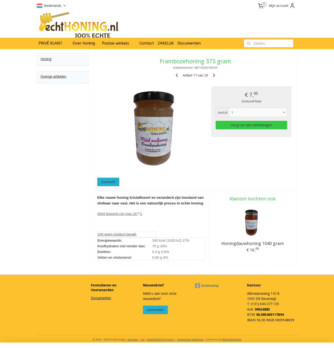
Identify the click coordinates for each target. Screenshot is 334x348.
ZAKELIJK (166, 43)
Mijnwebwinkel (231, 339)
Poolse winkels (115, 43)
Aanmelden (155, 309)
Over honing (84, 43)
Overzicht (108, 182)
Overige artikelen (53, 76)
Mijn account (282, 6)
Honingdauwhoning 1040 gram (252, 243)
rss (142, 339)
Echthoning (206, 286)
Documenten (191, 43)
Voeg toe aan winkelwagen (251, 125)
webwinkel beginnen (190, 339)
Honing (45, 59)
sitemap (132, 339)
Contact (146, 43)
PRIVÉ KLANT (50, 43)
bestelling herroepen (160, 339)
